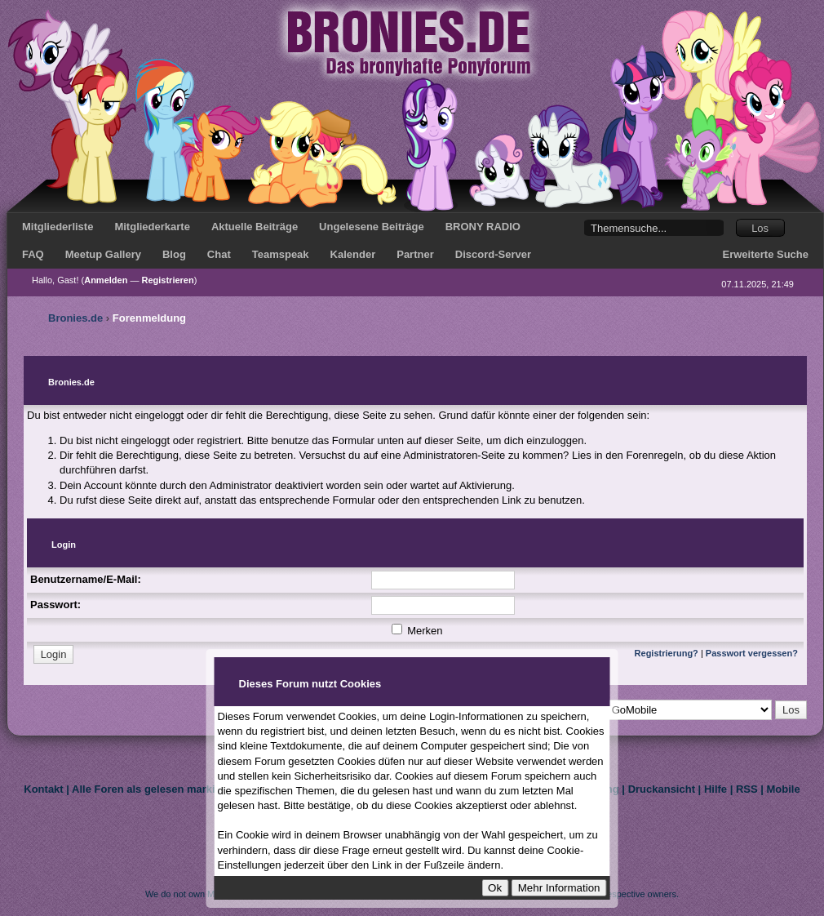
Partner (415, 254)
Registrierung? (666, 653)
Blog (174, 254)
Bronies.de (75, 318)
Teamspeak (280, 254)
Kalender (353, 254)
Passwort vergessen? (752, 653)
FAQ (33, 254)
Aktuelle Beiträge (254, 226)
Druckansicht (661, 789)
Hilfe (715, 789)
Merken (417, 631)
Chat (219, 254)
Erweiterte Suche (766, 254)
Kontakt (43, 789)
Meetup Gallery (103, 254)
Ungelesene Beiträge (371, 226)
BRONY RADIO (483, 226)
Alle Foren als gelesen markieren (154, 789)
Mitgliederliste (57, 226)
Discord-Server (493, 254)
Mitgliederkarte (151, 226)
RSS (747, 789)
